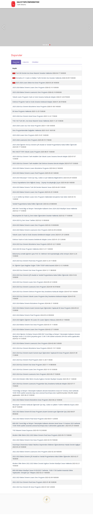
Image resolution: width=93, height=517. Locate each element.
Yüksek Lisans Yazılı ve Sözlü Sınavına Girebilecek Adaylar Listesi (34, 237)
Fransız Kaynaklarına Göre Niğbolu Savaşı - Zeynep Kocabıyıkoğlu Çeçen (36, 185)
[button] (3, 28)
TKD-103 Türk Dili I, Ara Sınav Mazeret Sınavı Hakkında (31, 124)
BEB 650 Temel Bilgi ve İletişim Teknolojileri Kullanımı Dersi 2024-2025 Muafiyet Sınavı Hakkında (45, 211)
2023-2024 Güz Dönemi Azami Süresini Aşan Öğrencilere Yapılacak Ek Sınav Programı (41, 356)
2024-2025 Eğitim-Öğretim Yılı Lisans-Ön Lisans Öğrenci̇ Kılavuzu (34, 323)
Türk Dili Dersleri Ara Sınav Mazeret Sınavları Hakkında (32, 76)
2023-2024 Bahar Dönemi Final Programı (26, 318)
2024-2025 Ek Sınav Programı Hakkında (26, 252)
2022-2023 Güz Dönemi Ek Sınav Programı (27, 490)
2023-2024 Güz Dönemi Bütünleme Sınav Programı (30, 351)
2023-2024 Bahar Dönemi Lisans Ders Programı (29, 332)
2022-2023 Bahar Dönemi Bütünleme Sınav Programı (30, 403)
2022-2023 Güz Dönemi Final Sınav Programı (27, 485)
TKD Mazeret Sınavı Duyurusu (23, 433)
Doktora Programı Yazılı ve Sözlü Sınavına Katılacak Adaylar (32, 105)
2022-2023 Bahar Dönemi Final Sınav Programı (28, 421)
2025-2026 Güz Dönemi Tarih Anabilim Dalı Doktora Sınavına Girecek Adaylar (38, 166)
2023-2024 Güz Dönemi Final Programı (25, 363)
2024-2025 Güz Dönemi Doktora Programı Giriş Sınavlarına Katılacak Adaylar (38, 294)
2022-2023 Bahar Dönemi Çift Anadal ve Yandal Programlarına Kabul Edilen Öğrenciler (41, 459)
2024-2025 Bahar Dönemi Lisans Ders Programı (29, 228)
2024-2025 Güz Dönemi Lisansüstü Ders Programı (29, 290)
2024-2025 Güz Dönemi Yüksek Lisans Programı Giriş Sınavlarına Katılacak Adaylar (40, 299)
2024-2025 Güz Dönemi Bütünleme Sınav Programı (30, 247)
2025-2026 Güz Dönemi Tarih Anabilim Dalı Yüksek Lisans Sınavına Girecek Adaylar (40, 159)
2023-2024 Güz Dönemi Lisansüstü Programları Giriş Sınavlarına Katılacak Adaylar (40, 387)
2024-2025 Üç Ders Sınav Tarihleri (24, 223)
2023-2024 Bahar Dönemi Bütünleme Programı (28, 306)
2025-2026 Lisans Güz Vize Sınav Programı (27, 128)
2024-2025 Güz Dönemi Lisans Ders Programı (28, 285)
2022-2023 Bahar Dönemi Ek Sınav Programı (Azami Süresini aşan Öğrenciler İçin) (40, 414)
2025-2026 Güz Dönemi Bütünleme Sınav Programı (30, 109)
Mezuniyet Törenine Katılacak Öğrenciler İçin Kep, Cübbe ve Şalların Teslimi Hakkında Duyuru (44, 408)
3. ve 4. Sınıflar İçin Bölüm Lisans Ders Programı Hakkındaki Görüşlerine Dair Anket (40, 200)
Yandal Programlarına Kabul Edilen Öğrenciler (28, 207)
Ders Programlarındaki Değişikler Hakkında (27, 133)
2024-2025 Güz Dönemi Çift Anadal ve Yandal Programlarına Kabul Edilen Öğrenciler (41, 278)
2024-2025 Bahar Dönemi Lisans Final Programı (29, 176)
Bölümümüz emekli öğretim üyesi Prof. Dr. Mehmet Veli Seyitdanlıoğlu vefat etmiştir (41, 257)
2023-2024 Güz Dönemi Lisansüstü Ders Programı (29, 377)
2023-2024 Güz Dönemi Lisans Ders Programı (28, 372)
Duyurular (16, 65)
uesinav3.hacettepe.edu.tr (48, 396)
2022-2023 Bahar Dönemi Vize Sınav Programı (28, 443)
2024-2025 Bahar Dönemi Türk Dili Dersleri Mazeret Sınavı (32, 190)
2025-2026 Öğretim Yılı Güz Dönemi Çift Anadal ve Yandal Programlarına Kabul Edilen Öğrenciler (45, 148)
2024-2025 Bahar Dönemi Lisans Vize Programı (28, 195)
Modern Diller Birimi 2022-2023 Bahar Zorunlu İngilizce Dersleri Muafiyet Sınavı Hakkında (42, 466)
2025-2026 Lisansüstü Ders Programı (25, 143)
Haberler (26, 65)
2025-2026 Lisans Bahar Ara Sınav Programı (29, 85)
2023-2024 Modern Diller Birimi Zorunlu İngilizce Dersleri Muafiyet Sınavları (37, 382)
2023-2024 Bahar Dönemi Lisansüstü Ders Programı (30, 346)
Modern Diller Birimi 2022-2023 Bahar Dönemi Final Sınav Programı (35, 438)
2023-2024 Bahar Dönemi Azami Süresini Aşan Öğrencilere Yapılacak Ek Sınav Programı (42, 311)
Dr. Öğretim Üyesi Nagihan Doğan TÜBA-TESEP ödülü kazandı (33, 268)
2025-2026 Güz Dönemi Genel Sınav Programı (28, 119)
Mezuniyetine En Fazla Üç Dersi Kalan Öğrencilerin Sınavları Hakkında (35, 218)
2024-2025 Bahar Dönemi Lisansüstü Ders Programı (30, 233)
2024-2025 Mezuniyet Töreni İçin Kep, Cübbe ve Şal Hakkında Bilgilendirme (38, 181)
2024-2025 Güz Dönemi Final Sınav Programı (27, 263)
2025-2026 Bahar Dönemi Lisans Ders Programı (29, 90)
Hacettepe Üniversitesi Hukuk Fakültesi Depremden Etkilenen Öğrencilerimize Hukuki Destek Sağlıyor (46, 448)
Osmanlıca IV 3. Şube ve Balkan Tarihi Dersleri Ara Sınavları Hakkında (37, 81)
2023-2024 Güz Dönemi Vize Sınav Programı (27, 367)
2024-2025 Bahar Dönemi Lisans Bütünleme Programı (31, 171)
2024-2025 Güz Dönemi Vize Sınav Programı (27, 273)
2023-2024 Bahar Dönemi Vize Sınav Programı (28, 327)
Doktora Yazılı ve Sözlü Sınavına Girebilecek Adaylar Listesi (32, 242)
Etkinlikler (35, 65)
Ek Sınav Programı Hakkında (22, 114)
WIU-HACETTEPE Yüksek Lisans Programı (27, 154)
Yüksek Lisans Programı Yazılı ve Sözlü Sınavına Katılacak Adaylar (34, 100)
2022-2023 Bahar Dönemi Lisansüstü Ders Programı (30, 454)
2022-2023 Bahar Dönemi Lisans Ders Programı (29, 480)
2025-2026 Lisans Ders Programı (23, 138)
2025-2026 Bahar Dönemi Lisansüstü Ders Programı (30, 95)
